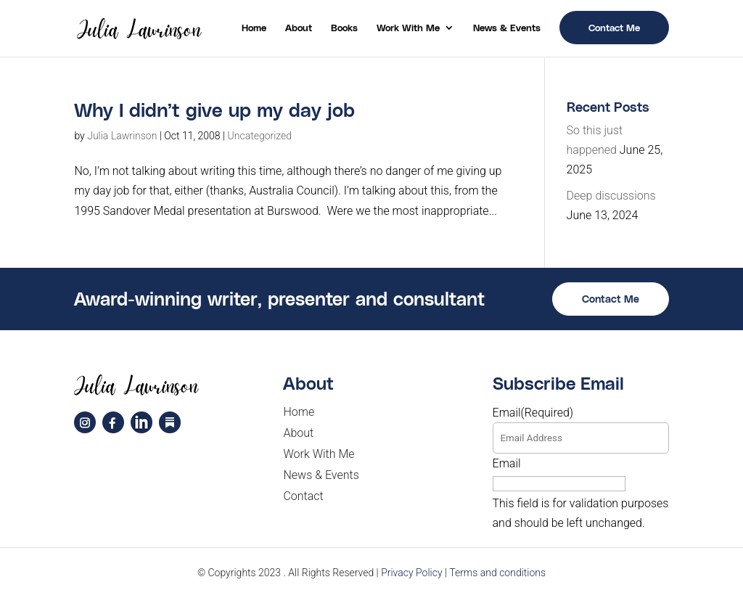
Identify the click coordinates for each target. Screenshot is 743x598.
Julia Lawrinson (122, 136)
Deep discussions (611, 195)
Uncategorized (260, 136)
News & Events (507, 27)
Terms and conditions (497, 572)
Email (533, 412)
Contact (303, 496)
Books (344, 27)
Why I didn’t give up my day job (214, 109)
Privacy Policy (411, 572)
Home (254, 27)
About (298, 27)
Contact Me (614, 27)
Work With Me (408, 27)
